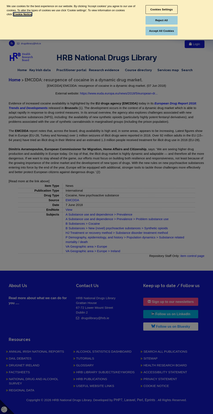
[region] (106, 20)
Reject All (161, 20)
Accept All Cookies (161, 30)
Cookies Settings (161, 9)
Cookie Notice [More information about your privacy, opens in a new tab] (23, 14)
